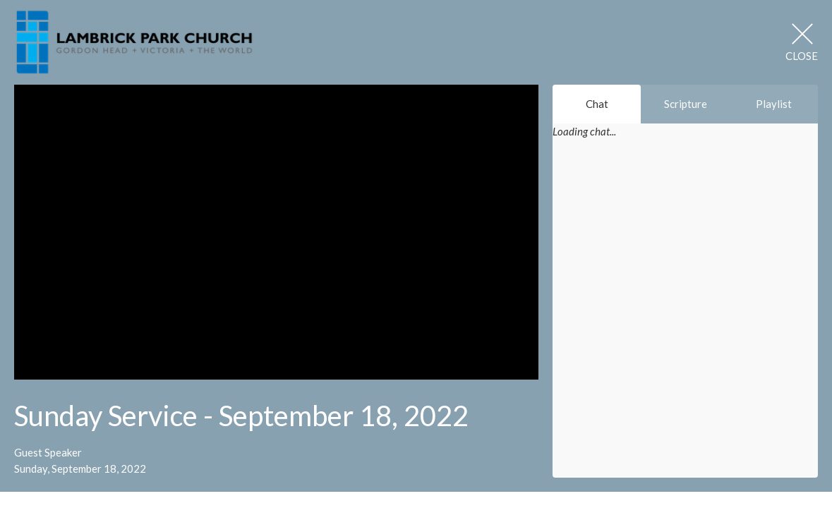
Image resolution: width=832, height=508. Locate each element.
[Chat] (685, 317)
